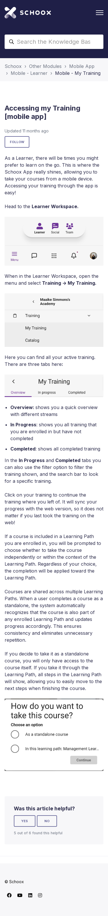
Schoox (13, 66)
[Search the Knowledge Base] (54, 42)
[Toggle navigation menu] (100, 13)
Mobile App (81, 66)
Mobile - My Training (78, 73)
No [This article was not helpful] (47, 821)
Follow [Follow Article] (17, 142)
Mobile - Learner (29, 73)
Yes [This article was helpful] (24, 821)
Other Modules (45, 66)
